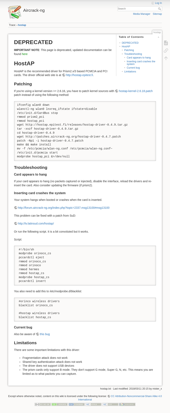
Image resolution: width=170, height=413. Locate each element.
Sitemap (157, 14)
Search (160, 8)
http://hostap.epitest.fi (79, 75)
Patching (129, 50)
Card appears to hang (139, 57)
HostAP (126, 46)
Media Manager (141, 14)
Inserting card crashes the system (141, 63)
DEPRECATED (130, 42)
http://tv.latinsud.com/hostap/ (36, 223)
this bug (45, 334)
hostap (22, 25)
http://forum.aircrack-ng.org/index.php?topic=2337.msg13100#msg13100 (64, 207)
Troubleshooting (133, 54)
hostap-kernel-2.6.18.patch (136, 91)
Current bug (133, 67)
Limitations (130, 71)
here (25, 54)
